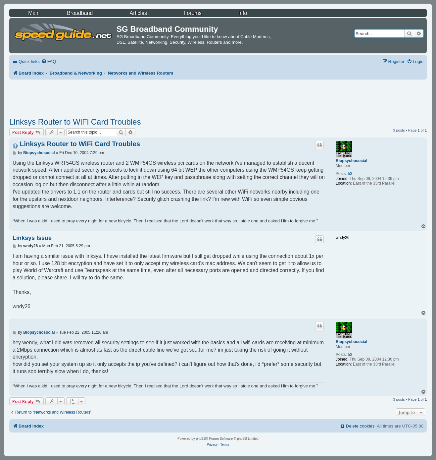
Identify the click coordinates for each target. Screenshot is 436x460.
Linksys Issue (32, 238)
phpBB (201, 438)
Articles (138, 13)
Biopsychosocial (351, 160)
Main (34, 13)
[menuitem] (48, 61)
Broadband (80, 13)
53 (350, 173)
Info (242, 13)
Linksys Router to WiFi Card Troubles (75, 121)
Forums (193, 13)
